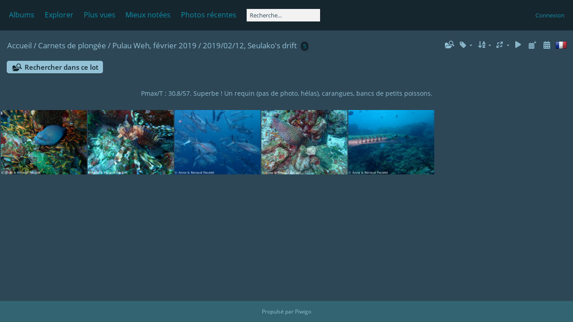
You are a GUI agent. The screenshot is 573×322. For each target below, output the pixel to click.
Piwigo (303, 311)
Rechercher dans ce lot (61, 67)
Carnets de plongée (72, 45)
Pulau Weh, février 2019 (154, 45)
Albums (21, 15)
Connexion (549, 15)
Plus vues (99, 15)
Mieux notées (148, 15)
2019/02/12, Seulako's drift (250, 45)
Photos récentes (208, 15)
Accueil (19, 45)
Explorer (59, 15)
